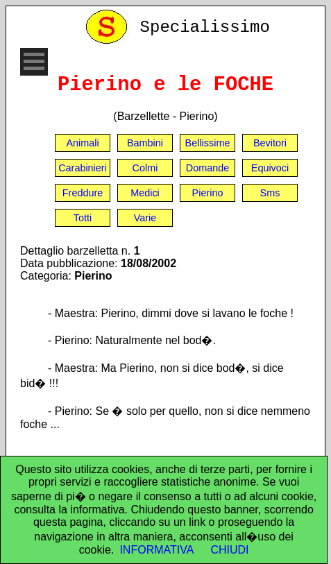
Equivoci (270, 167)
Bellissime (207, 142)
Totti (83, 217)
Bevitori (270, 142)
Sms (270, 192)
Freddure (82, 192)
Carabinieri (82, 167)
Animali (82, 142)
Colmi (145, 167)
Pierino (207, 192)
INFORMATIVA (156, 550)
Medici (145, 192)
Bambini (145, 142)
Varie (145, 217)
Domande (207, 167)
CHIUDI (229, 550)
